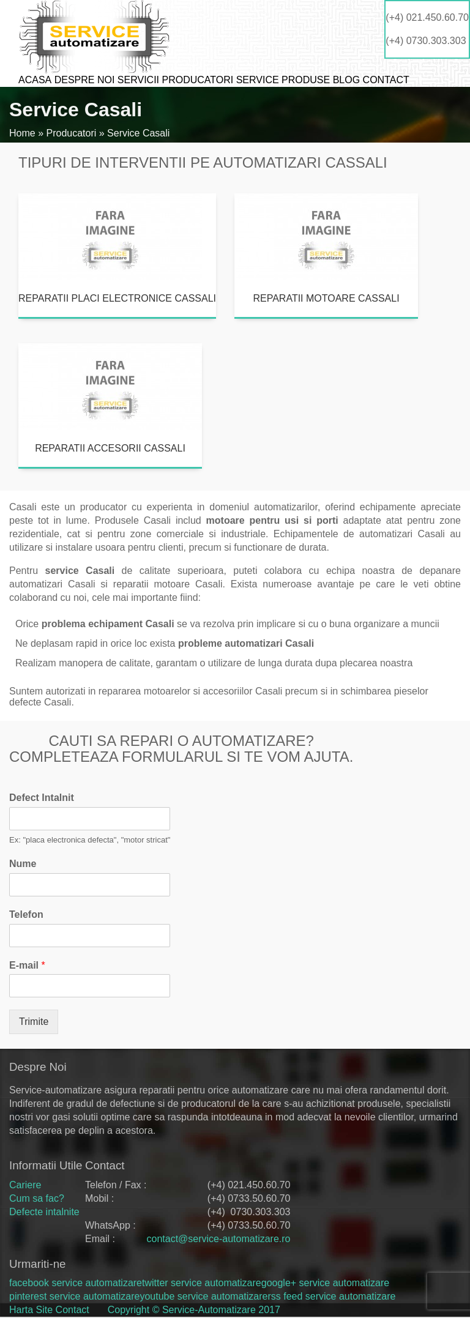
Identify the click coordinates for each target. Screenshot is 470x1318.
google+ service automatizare (325, 1283)
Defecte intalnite (44, 1212)
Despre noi (84, 80)
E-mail (27, 965)
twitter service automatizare (201, 1283)
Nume (22, 863)
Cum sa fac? (36, 1198)
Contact (386, 80)
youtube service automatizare (203, 1296)
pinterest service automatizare (74, 1296)
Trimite (33, 1021)
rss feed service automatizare (331, 1296)
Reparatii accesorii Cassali (110, 448)
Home (22, 133)
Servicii (138, 80)
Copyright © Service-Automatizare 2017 (194, 1310)
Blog (346, 80)
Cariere (25, 1185)
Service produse (283, 80)
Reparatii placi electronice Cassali (117, 298)
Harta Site (31, 1310)
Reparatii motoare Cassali (326, 298)
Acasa (34, 80)
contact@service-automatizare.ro (218, 1239)
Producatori (197, 80)
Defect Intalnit (41, 797)
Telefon (26, 914)
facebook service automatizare (75, 1283)
